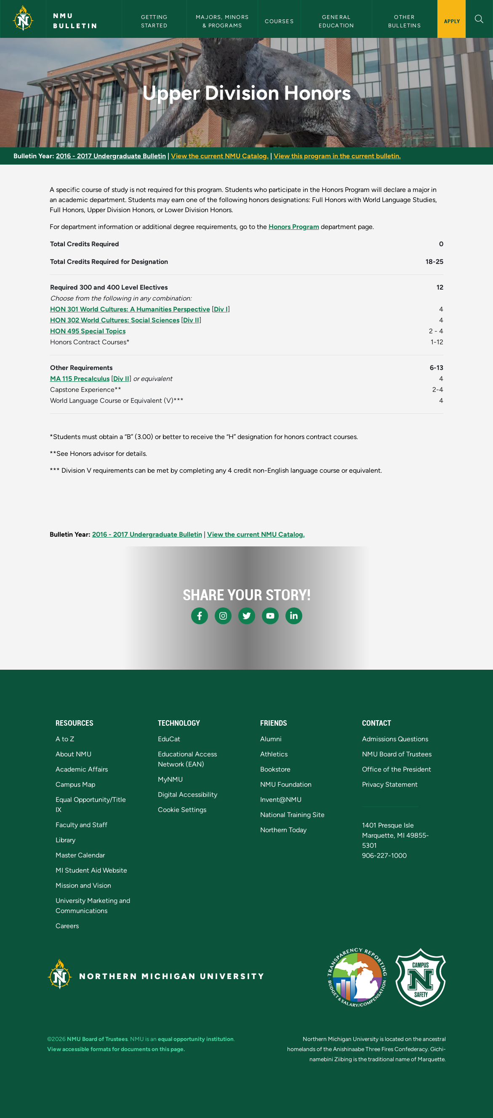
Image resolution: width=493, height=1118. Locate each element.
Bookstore (275, 769)
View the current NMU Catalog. (220, 156)
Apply (452, 21)
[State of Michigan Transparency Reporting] (357, 977)
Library (65, 840)
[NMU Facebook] (199, 615)
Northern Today (283, 830)
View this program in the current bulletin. (337, 156)
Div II (191, 320)
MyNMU (170, 779)
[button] (479, 18)
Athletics (274, 754)
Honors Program (294, 227)
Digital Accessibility (187, 795)
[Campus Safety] (420, 977)
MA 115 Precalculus (79, 379)
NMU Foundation (286, 784)
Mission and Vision (83, 885)
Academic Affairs (82, 769)
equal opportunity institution (196, 1038)
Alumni (271, 739)
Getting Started (155, 21)
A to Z (65, 739)
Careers (67, 926)
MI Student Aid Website (91, 870)
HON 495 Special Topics (87, 331)
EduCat (169, 739)
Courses (279, 21)
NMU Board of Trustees (397, 754)
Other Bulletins (404, 21)
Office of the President (396, 769)
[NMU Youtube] (270, 615)
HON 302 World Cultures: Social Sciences (114, 320)
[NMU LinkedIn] (293, 615)
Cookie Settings (182, 810)
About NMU (73, 754)
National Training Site (292, 815)
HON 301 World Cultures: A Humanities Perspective (130, 309)
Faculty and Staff (81, 825)
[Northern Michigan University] (23, 19)
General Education (336, 21)
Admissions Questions (395, 739)
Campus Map (75, 784)
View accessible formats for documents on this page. (116, 1049)
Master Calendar (80, 855)
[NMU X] (246, 615)
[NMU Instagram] (223, 615)
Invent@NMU (280, 800)
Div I (221, 309)
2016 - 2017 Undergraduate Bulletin (111, 156)
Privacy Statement (390, 784)
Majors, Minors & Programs (223, 21)
